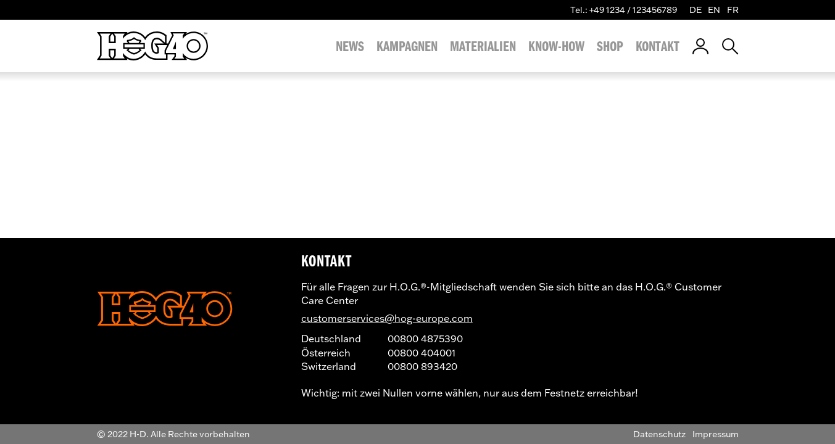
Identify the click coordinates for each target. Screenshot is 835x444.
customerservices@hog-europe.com (387, 317)
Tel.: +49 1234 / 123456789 (623, 9)
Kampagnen (407, 46)
